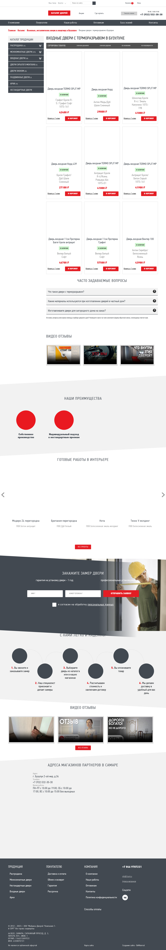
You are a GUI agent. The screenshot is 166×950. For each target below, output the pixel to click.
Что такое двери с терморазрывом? (66, 292)
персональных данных (101, 604)
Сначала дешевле (83, 46)
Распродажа (17, 46)
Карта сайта (89, 945)
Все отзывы (83, 748)
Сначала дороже (105, 46)
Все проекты (83, 547)
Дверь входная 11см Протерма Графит (102, 241)
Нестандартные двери (21, 90)
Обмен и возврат (56, 880)
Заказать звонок (129, 13)
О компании (13, 22)
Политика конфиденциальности (101, 897)
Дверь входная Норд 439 (64, 164)
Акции (81, 13)
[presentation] (2, 495)
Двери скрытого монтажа (23, 65)
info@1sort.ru (127, 876)
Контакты (153, 22)
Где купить (99, 13)
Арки (14, 84)
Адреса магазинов (129, 881)
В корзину (73, 119)
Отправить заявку (121, 593)
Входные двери (19, 58)
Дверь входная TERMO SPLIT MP (64, 89)
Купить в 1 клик (54, 118)
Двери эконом (18, 71)
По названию (126, 46)
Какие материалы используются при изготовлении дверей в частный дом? (86, 301)
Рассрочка (53, 891)
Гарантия (52, 885)
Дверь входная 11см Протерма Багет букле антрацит (64, 241)
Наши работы (70, 22)
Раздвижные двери (21, 77)
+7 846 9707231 (132, 867)
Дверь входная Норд (102, 89)
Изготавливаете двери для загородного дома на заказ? (77, 310)
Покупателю (41, 22)
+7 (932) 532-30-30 (151, 14)
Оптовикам (98, 22)
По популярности (147, 46)
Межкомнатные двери (23, 52)
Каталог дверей (59, 13)
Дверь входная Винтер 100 (140, 239)
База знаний (126, 22)
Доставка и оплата (57, 874)
